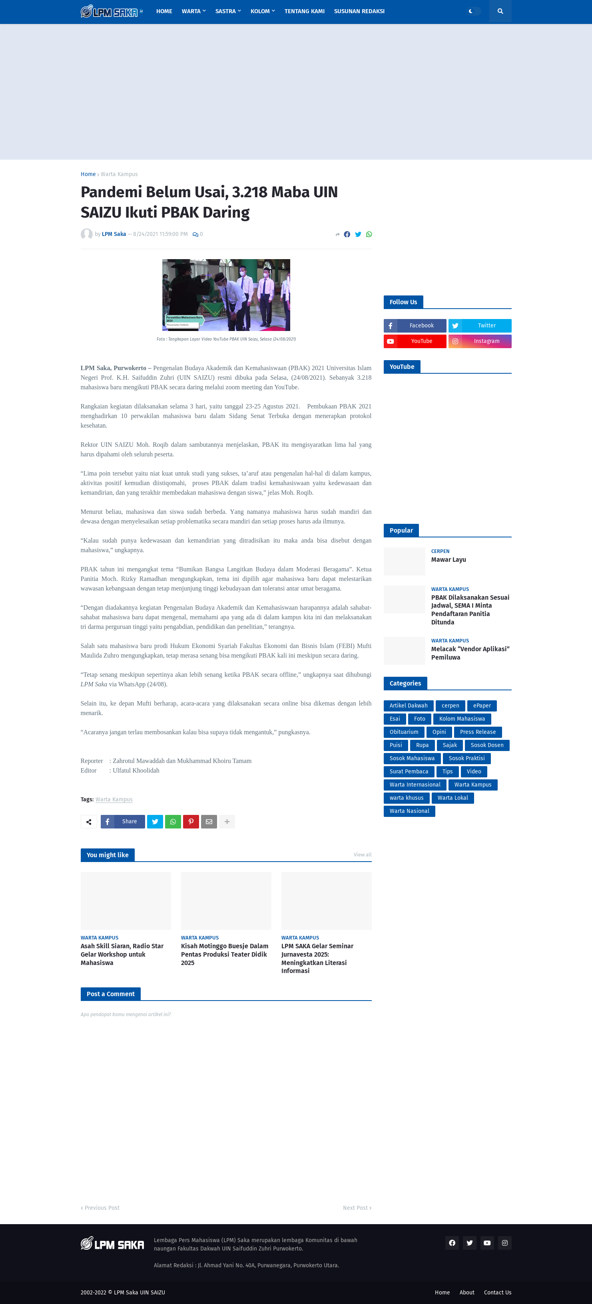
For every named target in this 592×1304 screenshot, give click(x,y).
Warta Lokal (453, 798)
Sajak (450, 745)
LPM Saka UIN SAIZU (139, 1292)
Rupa (422, 745)
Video (474, 771)
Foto (419, 718)
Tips (448, 771)
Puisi (396, 745)
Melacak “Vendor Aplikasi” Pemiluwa (470, 653)
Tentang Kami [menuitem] (305, 11)
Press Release (478, 732)
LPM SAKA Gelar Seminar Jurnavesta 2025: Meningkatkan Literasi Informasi (317, 958)
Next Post (355, 1208)
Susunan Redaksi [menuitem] (359, 11)
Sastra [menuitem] (225, 11)
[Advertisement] (296, 92)
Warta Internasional (415, 784)
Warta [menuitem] (191, 11)
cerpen (450, 705)
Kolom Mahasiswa (462, 718)
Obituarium (404, 732)
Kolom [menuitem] (260, 11)
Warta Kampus (119, 174)
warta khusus (407, 798)
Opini (439, 732)
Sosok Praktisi (467, 758)
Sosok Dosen (487, 745)
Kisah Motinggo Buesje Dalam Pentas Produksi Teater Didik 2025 (225, 954)
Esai (395, 718)
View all (363, 855)
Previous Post (102, 1208)
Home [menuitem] (164, 11)
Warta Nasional (409, 811)
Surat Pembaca (409, 771)
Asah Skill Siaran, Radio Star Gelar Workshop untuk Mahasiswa (122, 954)
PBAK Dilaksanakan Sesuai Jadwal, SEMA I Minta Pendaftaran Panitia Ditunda (470, 610)
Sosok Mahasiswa (412, 758)
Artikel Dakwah (409, 705)
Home (88, 174)
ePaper (482, 705)
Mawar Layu (448, 559)
